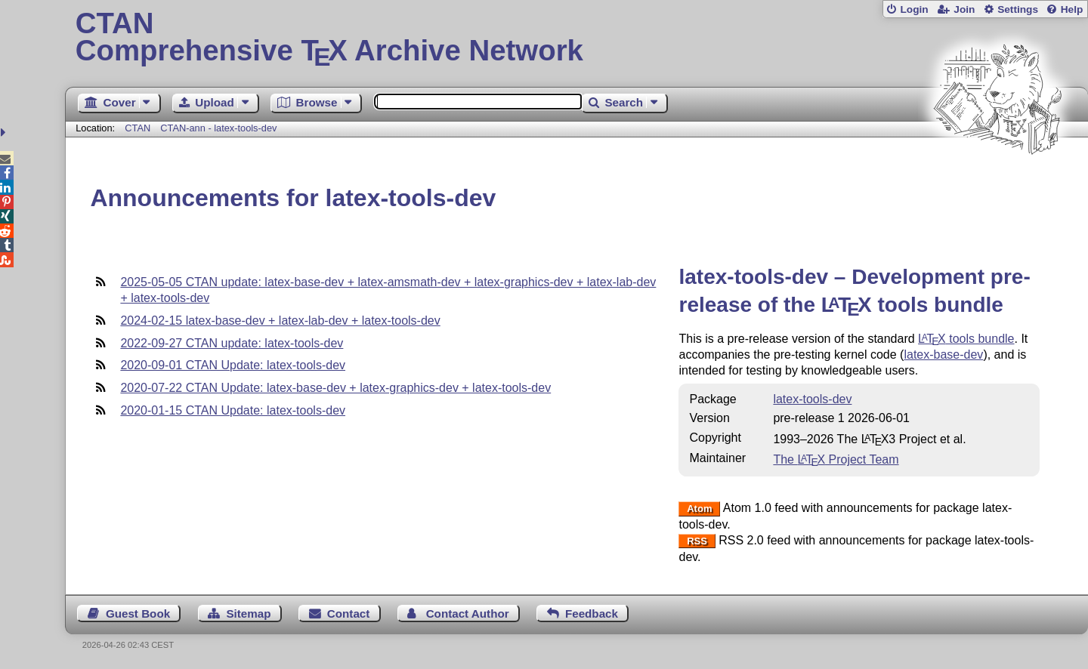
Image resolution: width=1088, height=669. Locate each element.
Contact (348, 613)
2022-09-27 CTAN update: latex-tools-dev (231, 343)
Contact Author (467, 613)
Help (1072, 9)
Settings (1017, 9)
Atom (699, 508)
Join (964, 9)
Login (914, 9)
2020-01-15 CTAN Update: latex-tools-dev (232, 410)
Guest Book (138, 613)
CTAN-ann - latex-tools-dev (218, 128)
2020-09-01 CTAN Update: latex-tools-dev (232, 365)
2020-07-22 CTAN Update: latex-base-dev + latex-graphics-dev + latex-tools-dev (335, 387)
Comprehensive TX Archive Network (577, 38)
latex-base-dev (943, 354)
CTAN (137, 128)
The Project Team (835, 459)
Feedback (591, 613)
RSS (697, 541)
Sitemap (248, 613)
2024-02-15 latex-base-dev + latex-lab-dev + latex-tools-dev (280, 320)
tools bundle (966, 338)
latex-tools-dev (812, 399)
